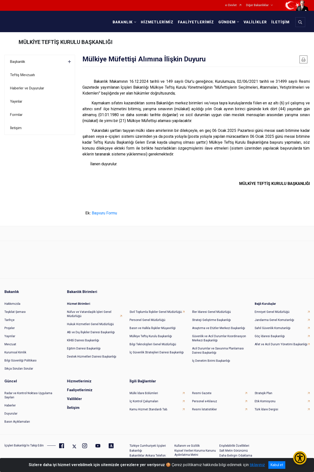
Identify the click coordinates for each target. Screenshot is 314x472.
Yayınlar (16, 101)
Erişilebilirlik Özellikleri (234, 445)
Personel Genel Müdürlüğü (147, 319)
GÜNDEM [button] (226, 22)
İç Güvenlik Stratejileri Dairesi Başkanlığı (157, 352)
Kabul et (277, 465)
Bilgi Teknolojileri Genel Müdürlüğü (153, 344)
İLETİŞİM (280, 22)
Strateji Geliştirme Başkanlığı (211, 319)
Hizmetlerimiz (79, 381)
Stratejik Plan (263, 393)
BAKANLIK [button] (122, 22)
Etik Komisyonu (265, 401)
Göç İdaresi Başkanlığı (270, 336)
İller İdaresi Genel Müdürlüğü (211, 311)
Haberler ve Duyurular (27, 88)
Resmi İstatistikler (204, 409)
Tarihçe (9, 319)
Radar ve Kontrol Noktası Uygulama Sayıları (28, 395)
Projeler (9, 328)
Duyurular (10, 413)
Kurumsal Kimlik (15, 352)
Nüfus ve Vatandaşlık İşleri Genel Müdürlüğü (89, 314)
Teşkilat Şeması (15, 311)
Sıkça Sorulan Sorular (18, 368)
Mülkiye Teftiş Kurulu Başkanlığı (151, 336)
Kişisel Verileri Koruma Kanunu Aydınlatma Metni (195, 452)
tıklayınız (257, 464)
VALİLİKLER (255, 22)
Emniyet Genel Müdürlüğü (272, 311)
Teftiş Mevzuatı (22, 75)
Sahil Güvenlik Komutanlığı (272, 328)
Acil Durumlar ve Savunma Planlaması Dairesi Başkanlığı (218, 350)
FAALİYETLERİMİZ (196, 22)
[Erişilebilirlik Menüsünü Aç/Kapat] (300, 458)
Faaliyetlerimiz (79, 390)
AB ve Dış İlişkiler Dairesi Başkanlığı (91, 332)
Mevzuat (10, 344)
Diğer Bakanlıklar (257, 5)
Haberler (10, 405)
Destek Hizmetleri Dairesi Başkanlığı (91, 356)
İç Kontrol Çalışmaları (144, 401)
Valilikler (74, 398)
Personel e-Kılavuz (204, 401)
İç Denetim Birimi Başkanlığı (211, 360)
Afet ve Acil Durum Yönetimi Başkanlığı (281, 344)
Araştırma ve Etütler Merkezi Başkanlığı (218, 328)
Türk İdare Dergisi (266, 409)
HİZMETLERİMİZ (157, 22)
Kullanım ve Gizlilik (187, 445)
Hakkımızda (12, 303)
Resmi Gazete (201, 393)
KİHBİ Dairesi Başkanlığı (83, 340)
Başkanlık (17, 61)
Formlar (16, 114)
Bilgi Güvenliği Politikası (20, 360)
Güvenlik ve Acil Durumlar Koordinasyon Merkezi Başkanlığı (219, 338)
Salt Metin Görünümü (233, 450)
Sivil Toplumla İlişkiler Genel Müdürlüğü (156, 311)
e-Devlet (231, 5)
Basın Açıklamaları (17, 421)
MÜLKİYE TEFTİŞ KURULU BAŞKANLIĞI (66, 42)
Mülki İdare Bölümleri (144, 393)
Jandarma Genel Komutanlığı (274, 319)
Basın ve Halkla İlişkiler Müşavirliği (153, 328)
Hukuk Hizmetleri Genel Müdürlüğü (90, 324)
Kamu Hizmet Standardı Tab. (149, 409)
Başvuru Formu (105, 213)
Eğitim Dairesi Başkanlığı (84, 348)
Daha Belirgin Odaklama (235, 455)
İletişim (16, 128)
